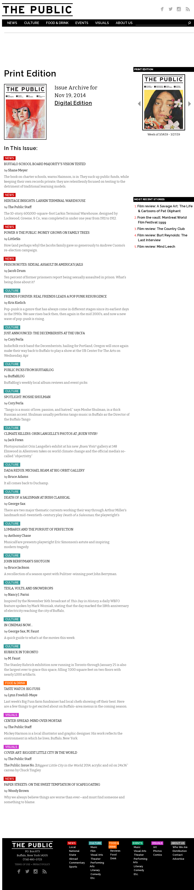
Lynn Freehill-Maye (22, 695)
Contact (178, 854)
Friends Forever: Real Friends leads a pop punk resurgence (55, 296)
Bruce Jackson (18, 567)
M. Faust (33, 631)
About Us (124, 23)
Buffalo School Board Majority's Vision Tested (45, 164)
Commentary (77, 862)
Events (81, 23)
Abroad (73, 859)
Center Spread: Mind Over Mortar (33, 721)
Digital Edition (73, 103)
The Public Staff (20, 207)
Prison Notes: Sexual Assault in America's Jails (43, 264)
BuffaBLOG (16, 376)
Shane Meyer (18, 170)
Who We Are (180, 847)
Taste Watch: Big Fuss (22, 689)
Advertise (178, 859)
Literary (95, 870)
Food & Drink (57, 23)
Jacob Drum (17, 271)
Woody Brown (18, 791)
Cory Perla (15, 339)
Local (72, 847)
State (72, 854)
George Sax (16, 504)
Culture (31, 23)
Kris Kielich (17, 303)
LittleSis (14, 239)
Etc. (93, 878)
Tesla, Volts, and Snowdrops (28, 588)
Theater (95, 859)
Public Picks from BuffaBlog (29, 370)
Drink (113, 858)
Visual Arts (97, 854)
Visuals (102, 23)
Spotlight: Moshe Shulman (27, 397)
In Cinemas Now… (18, 625)
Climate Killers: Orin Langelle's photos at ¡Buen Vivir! (51, 434)
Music (94, 847)
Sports (73, 866)
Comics (157, 854)
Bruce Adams (18, 477)
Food (113, 854)
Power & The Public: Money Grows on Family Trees (47, 233)
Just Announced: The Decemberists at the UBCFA (44, 333)
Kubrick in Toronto (21, 652)
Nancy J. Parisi (18, 594)
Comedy (96, 874)
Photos (157, 851)
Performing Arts (97, 864)
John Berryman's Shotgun (27, 561)
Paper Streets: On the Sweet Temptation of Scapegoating (52, 784)
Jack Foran (15, 440)
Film (93, 851)
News (12, 23)
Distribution (180, 851)
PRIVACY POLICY (41, 864)
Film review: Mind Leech (156, 246)
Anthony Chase (19, 536)
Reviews (115, 850)
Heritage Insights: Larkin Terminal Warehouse (44, 201)
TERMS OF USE (22, 864)
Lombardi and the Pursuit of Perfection (38, 529)
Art (155, 847)
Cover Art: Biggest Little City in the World (40, 753)
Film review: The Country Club (161, 229)
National (74, 851)
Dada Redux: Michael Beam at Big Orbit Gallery (44, 470)
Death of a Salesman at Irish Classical (37, 497)
